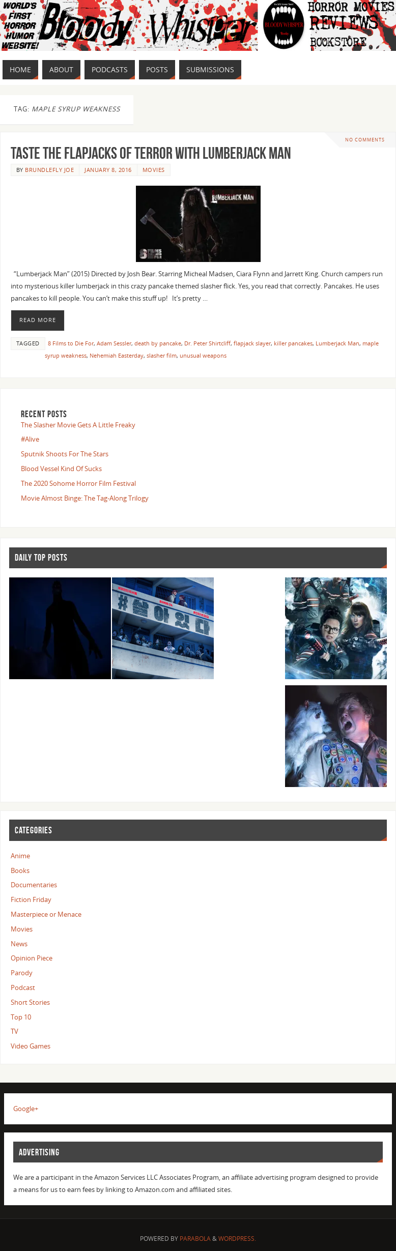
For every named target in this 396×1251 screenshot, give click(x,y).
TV (14, 1031)
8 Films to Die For (71, 343)
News (19, 943)
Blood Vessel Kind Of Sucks (61, 468)
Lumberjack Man (337, 343)
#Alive (30, 439)
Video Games (30, 1046)
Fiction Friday (31, 899)
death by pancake (157, 343)
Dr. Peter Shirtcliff (207, 343)
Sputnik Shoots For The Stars (64, 453)
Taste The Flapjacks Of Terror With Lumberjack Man (151, 153)
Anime (20, 855)
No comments (365, 139)
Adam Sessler (114, 343)
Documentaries (34, 884)
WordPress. (237, 1238)
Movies (154, 169)
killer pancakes (293, 343)
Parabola (195, 1238)
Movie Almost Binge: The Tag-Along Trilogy (85, 498)
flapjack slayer (252, 343)
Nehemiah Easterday (117, 355)
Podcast (23, 987)
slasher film (162, 355)
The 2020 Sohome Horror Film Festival (78, 483)
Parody (22, 972)
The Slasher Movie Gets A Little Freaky (78, 424)
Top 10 (21, 1017)
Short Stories (30, 1002)
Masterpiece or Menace (46, 914)
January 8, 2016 (108, 169)
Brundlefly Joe (49, 169)
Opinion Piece (31, 958)
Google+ (25, 1108)
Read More (37, 320)
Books (20, 870)
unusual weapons (203, 355)
